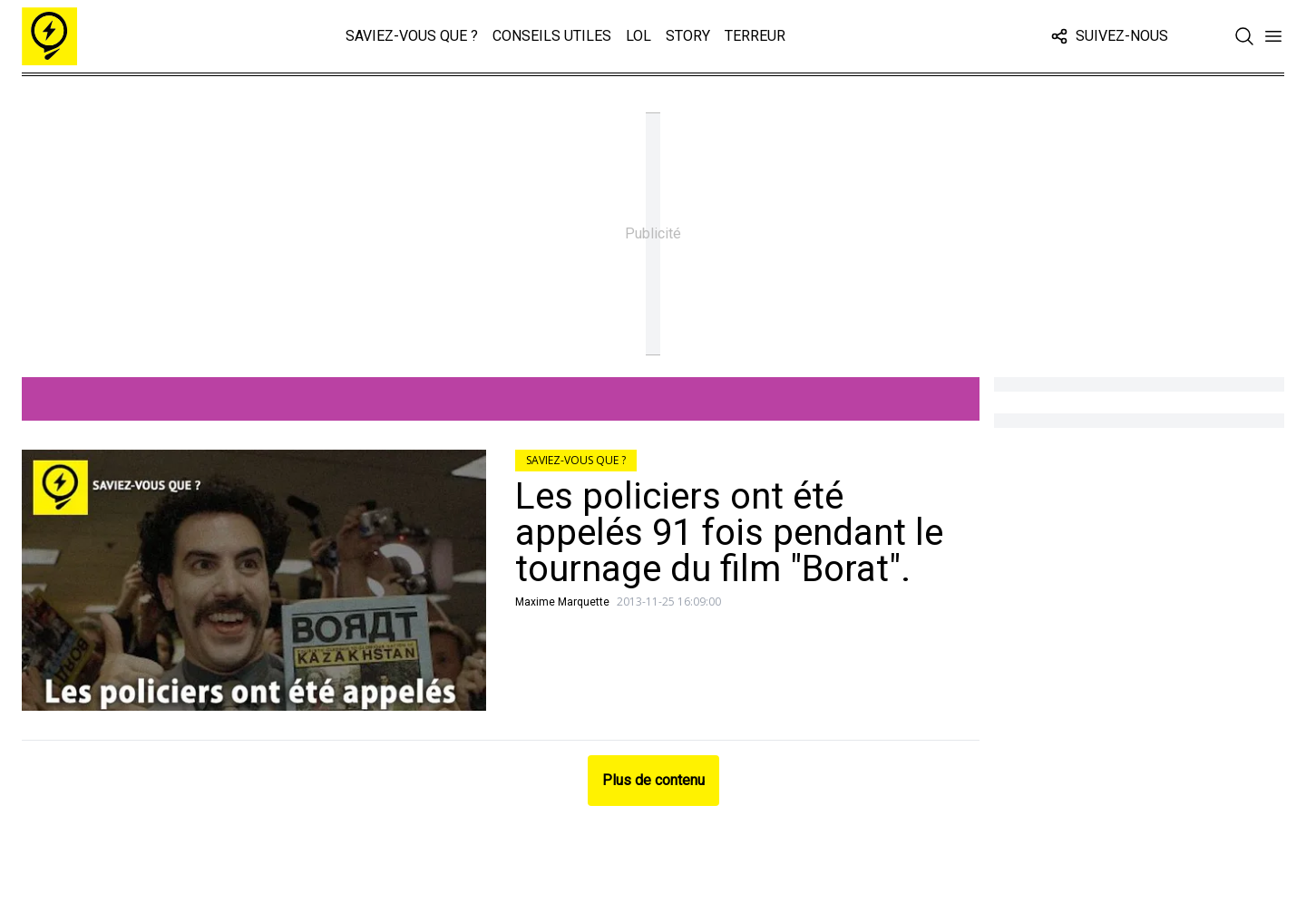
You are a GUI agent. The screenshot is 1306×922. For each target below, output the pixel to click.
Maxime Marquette (562, 602)
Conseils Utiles (551, 35)
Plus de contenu (653, 780)
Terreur (755, 35)
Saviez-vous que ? (412, 35)
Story (688, 35)
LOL (638, 35)
